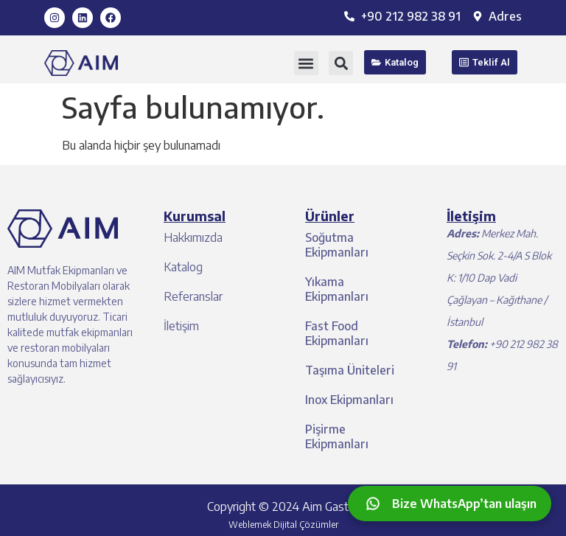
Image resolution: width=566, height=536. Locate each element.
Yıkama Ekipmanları (336, 289)
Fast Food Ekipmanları (336, 333)
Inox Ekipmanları (349, 399)
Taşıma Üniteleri (349, 370)
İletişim (181, 326)
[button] (306, 63)
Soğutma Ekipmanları (336, 245)
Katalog (183, 267)
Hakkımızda (193, 237)
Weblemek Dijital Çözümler (283, 524)
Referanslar (193, 296)
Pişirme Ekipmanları (336, 436)
